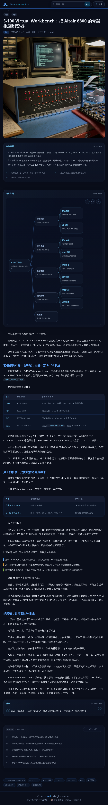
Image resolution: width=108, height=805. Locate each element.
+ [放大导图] (98, 201)
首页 (6, 14)
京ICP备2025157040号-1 (38, 800)
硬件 (14, 14)
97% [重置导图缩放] (92, 201)
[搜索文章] (69, 4)
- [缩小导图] (87, 201)
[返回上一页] (6, 11)
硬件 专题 (92, 729)
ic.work (48, 796)
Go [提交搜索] (87, 4)
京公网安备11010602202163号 (66, 800)
